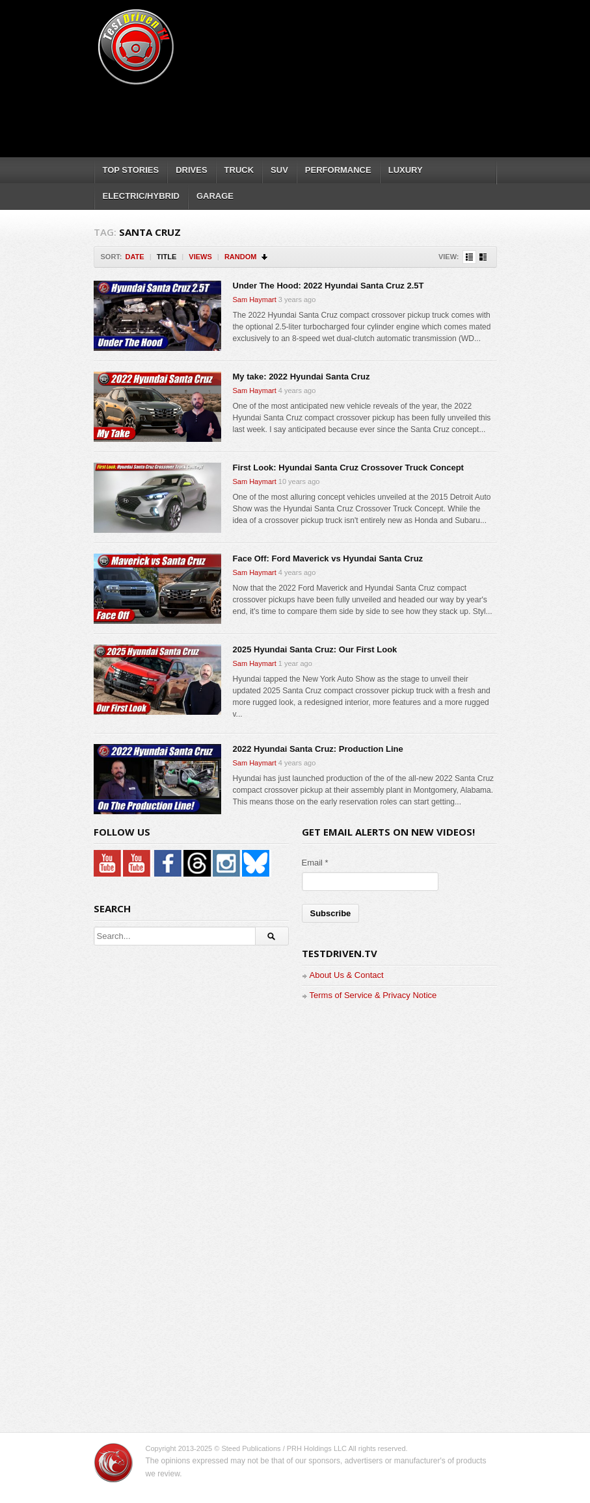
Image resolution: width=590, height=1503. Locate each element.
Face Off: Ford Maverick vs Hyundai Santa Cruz (328, 558)
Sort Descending (265, 257)
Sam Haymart (254, 299)
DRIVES (191, 170)
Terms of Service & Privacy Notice (373, 995)
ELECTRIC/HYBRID (141, 196)
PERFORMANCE (338, 170)
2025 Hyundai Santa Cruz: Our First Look (315, 649)
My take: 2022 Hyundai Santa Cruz (301, 376)
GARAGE (215, 196)
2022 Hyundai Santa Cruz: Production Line (318, 749)
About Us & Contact (347, 975)
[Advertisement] (330, 117)
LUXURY (405, 170)
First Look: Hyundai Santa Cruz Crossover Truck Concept (348, 467)
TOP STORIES (131, 170)
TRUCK (239, 170)
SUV (279, 170)
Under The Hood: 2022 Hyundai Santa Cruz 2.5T (328, 285)
